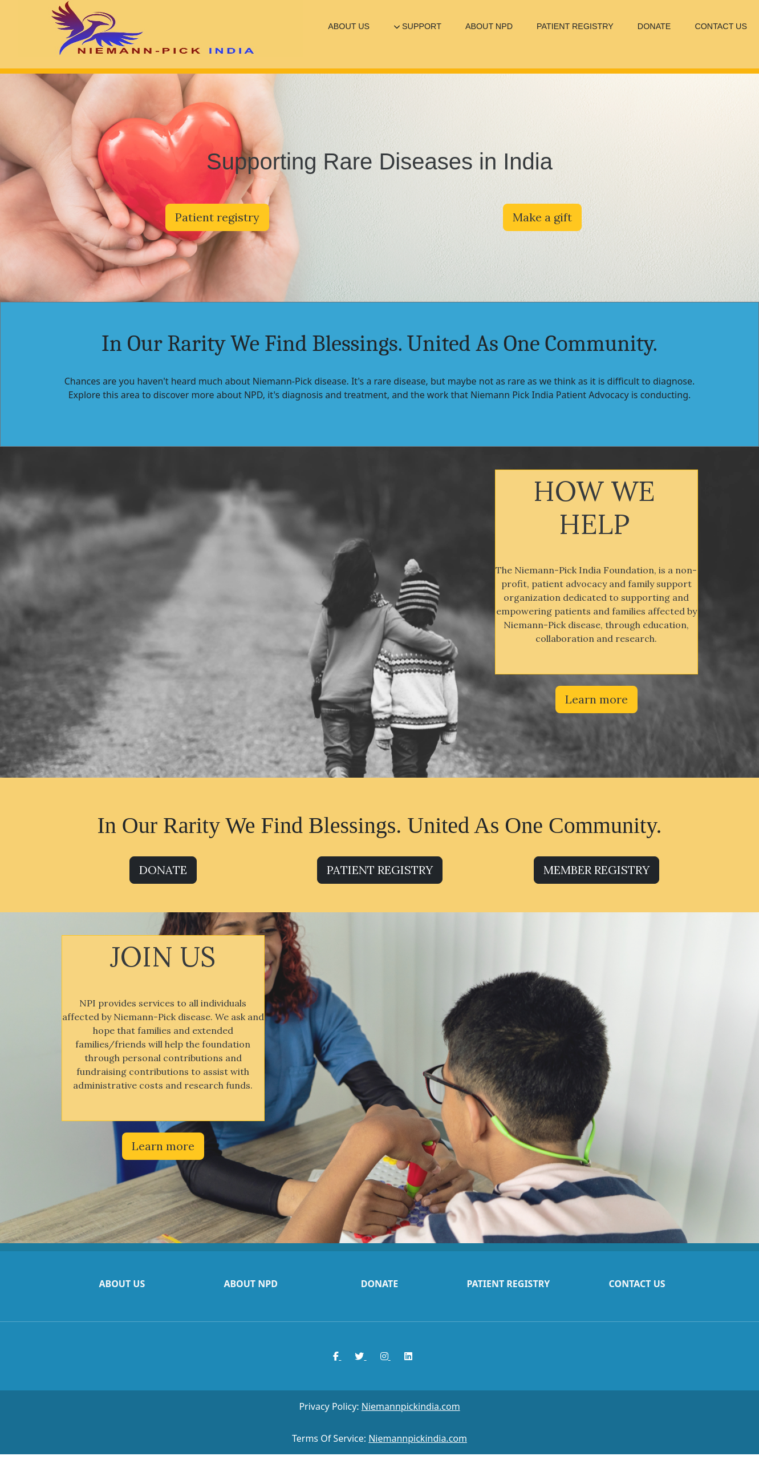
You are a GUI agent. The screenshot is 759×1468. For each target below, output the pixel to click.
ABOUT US (349, 26)
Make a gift (542, 217)
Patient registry (217, 217)
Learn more (596, 699)
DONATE (654, 26)
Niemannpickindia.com (411, 1406)
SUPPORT (417, 26)
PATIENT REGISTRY (575, 26)
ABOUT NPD (489, 26)
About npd (251, 1283)
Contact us (637, 1283)
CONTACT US (721, 26)
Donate (380, 1283)
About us (122, 1283)
